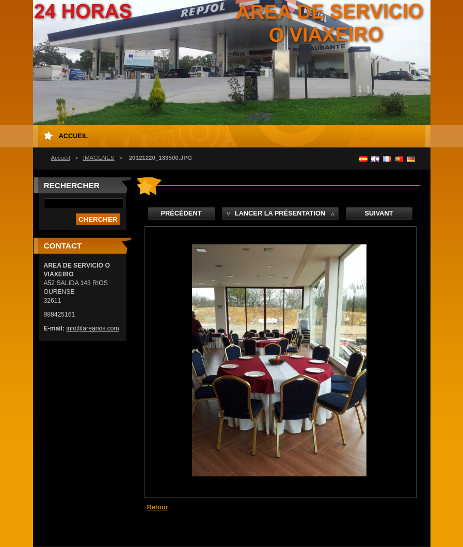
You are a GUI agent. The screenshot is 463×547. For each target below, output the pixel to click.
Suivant (378, 213)
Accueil (60, 158)
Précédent (181, 213)
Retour (157, 507)
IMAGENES (99, 158)
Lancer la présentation (280, 213)
